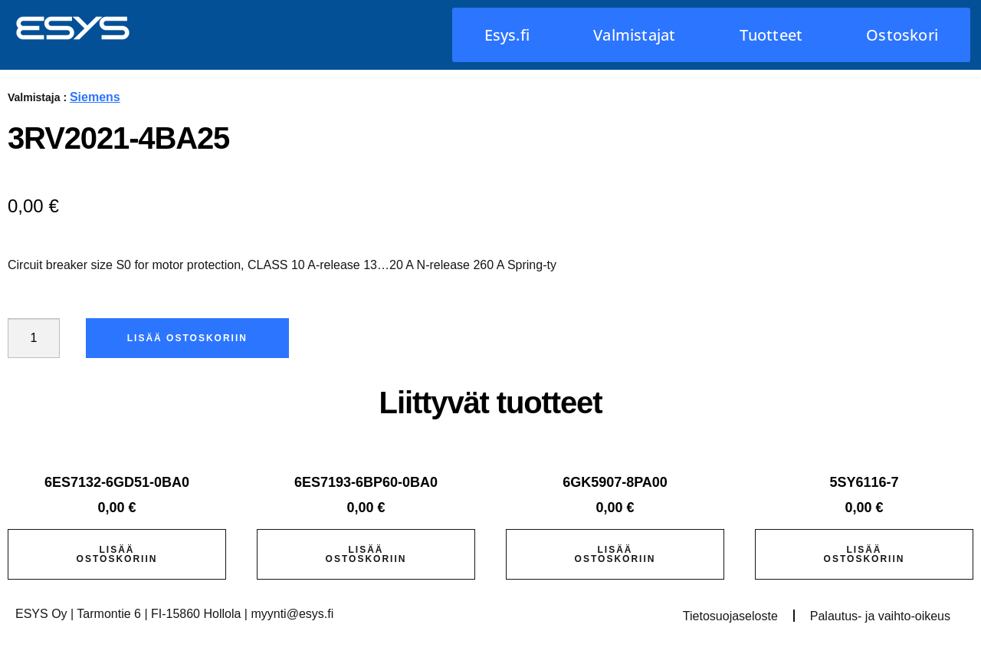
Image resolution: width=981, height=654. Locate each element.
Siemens (95, 97)
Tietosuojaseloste (730, 616)
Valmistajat (634, 35)
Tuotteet (771, 35)
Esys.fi (507, 35)
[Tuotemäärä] (34, 338)
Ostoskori (902, 35)
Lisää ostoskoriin (187, 338)
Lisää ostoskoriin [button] (117, 554)
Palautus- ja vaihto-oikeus (880, 616)
